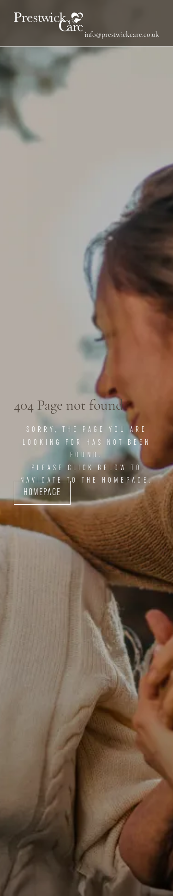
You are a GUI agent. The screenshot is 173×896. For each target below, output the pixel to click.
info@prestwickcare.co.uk (121, 35)
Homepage (42, 492)
